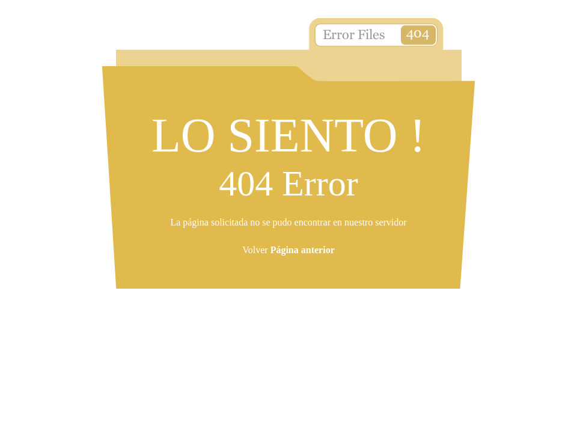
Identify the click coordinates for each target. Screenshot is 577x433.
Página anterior (302, 250)
